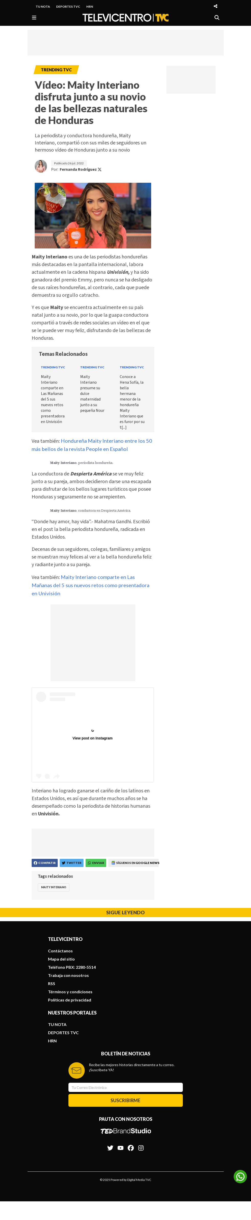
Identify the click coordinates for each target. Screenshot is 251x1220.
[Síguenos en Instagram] (141, 1145)
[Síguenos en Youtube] (120, 1145)
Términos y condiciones (70, 991)
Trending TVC (53, 367)
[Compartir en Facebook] (45, 863)
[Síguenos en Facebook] (131, 1145)
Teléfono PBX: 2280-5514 (72, 967)
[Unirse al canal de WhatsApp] (240, 1176)
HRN (89, 6)
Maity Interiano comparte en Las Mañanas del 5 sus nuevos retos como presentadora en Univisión (53, 399)
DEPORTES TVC (68, 6)
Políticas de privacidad (69, 999)
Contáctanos (60, 950)
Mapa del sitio (61, 958)
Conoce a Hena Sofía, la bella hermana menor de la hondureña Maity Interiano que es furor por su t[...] (132, 402)
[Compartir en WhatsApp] (96, 863)
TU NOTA (43, 6)
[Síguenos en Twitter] (110, 1145)
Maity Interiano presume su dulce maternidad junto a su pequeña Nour (92, 393)
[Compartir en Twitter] (71, 863)
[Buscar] (216, 17)
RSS (51, 983)
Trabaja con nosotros (68, 975)
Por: (76, 169)
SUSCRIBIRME (125, 1100)
